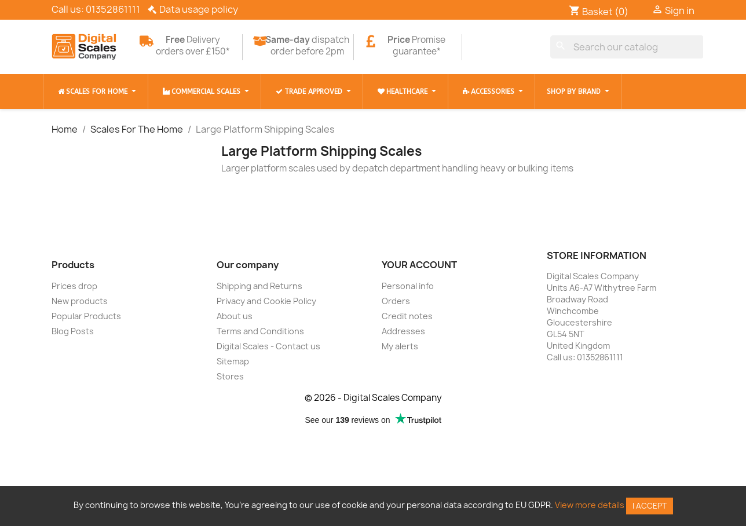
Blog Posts (73, 331)
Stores (230, 376)
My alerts (400, 346)
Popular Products (86, 316)
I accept (649, 506)
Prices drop (74, 285)
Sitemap (233, 361)
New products (80, 300)
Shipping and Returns (259, 285)
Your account (419, 264)
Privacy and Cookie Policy (266, 300)
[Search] (627, 47)
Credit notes (407, 316)
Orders (396, 300)
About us (235, 316)
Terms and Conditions (260, 331)
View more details (589, 504)
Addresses (403, 331)
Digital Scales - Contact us (268, 346)
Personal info (408, 285)
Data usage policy (198, 9)
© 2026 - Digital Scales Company (373, 398)
